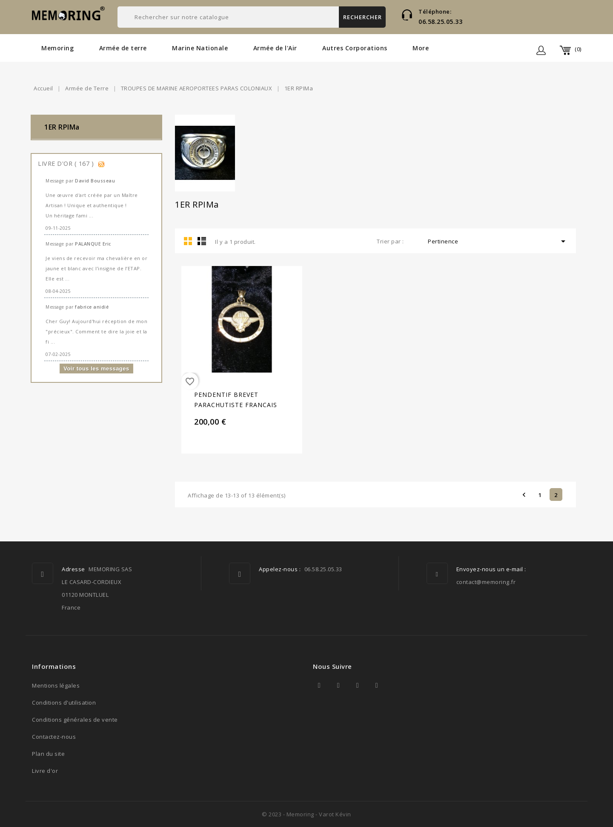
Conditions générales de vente (75, 719)
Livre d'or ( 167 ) (67, 163)
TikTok (396, 685)
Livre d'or (45, 771)
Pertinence (498, 241)
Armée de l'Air (275, 48)
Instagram (376, 685)
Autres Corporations (354, 48)
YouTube (357, 685)
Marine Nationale (200, 48)
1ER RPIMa (62, 127)
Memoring (57, 48)
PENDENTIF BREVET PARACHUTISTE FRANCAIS (235, 399)
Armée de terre (123, 48)
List (202, 241)
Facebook (319, 685)
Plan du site (48, 754)
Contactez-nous (54, 736)
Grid (188, 241)
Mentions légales (56, 685)
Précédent (524, 495)
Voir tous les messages (96, 368)
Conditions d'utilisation (64, 702)
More (420, 48)
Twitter (338, 685)
